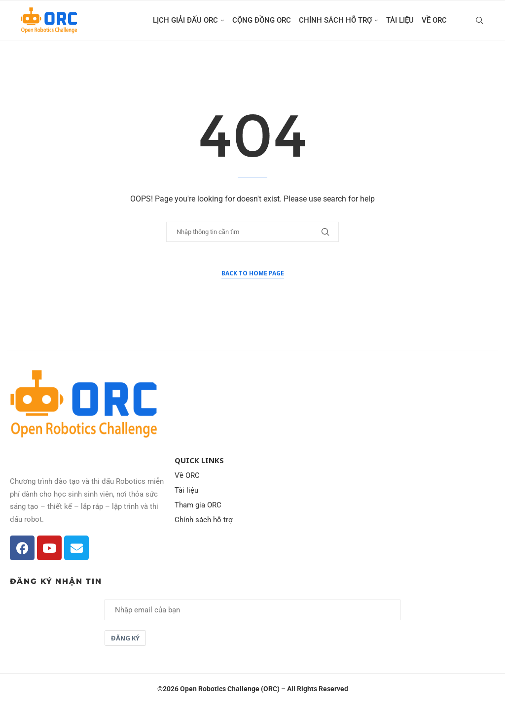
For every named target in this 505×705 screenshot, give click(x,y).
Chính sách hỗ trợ (335, 20)
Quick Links (199, 460)
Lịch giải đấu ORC (185, 20)
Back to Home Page (252, 273)
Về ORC (434, 20)
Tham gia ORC (198, 505)
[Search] (479, 20)
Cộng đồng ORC (261, 20)
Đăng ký (125, 638)
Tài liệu (400, 20)
